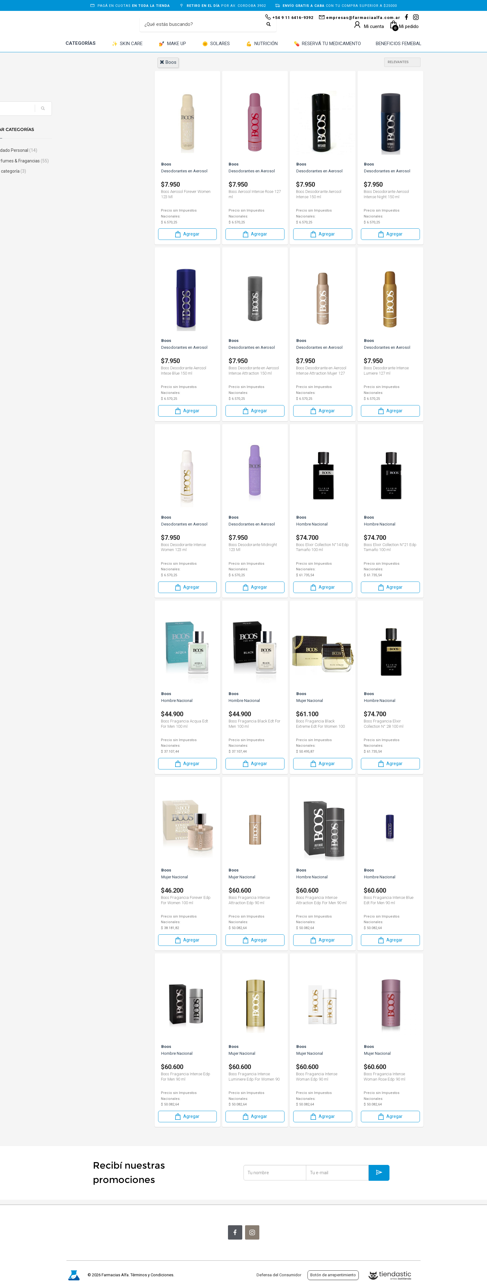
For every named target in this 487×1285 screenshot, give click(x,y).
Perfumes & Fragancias (101, 160)
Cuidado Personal (95, 150)
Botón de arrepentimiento (333, 1275)
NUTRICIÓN (262, 44)
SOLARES (216, 44)
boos (168, 62)
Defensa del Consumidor (279, 1275)
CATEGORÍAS (81, 43)
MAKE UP (172, 44)
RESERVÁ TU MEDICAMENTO (327, 44)
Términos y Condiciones (151, 1275)
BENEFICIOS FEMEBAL (398, 43)
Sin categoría (89, 171)
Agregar (186, 234)
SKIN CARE (127, 44)
